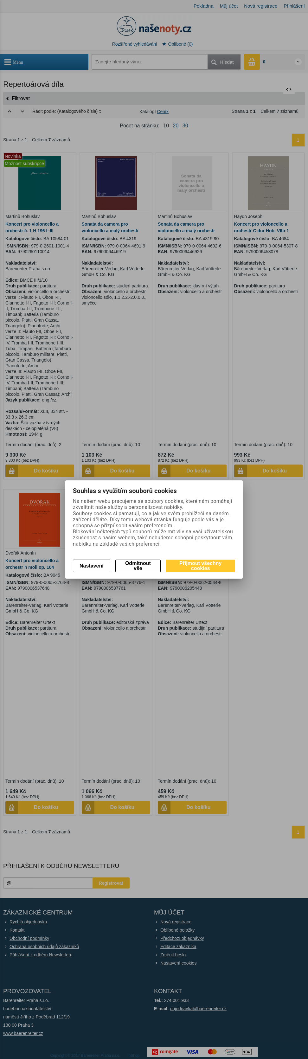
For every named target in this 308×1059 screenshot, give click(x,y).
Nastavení (92, 565)
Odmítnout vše (138, 566)
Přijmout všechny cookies (200, 566)
